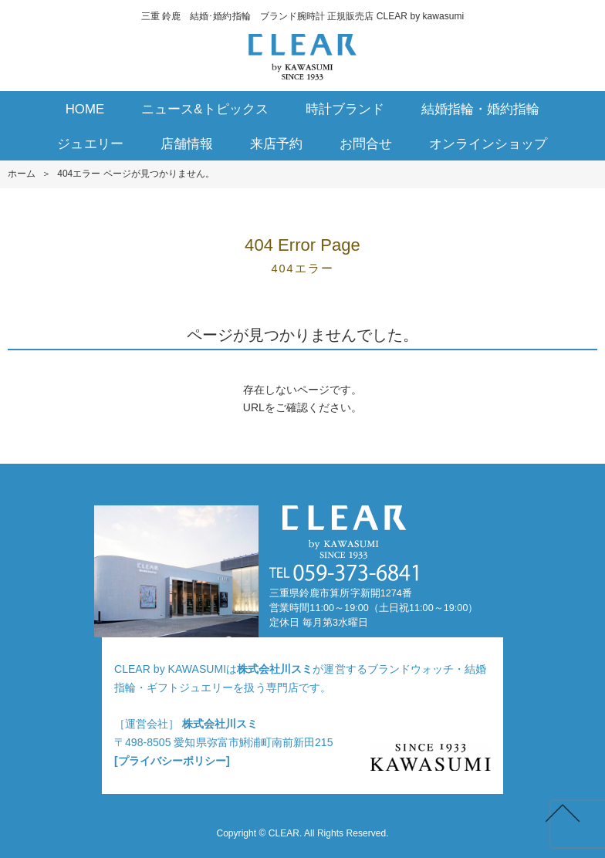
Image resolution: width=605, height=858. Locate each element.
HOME (85, 109)
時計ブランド (345, 109)
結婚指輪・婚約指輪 (480, 109)
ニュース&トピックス (205, 109)
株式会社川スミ (275, 669)
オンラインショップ (488, 144)
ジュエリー (90, 144)
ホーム (21, 173)
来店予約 (276, 144)
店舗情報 (187, 144)
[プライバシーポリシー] (172, 761)
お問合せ (366, 144)
